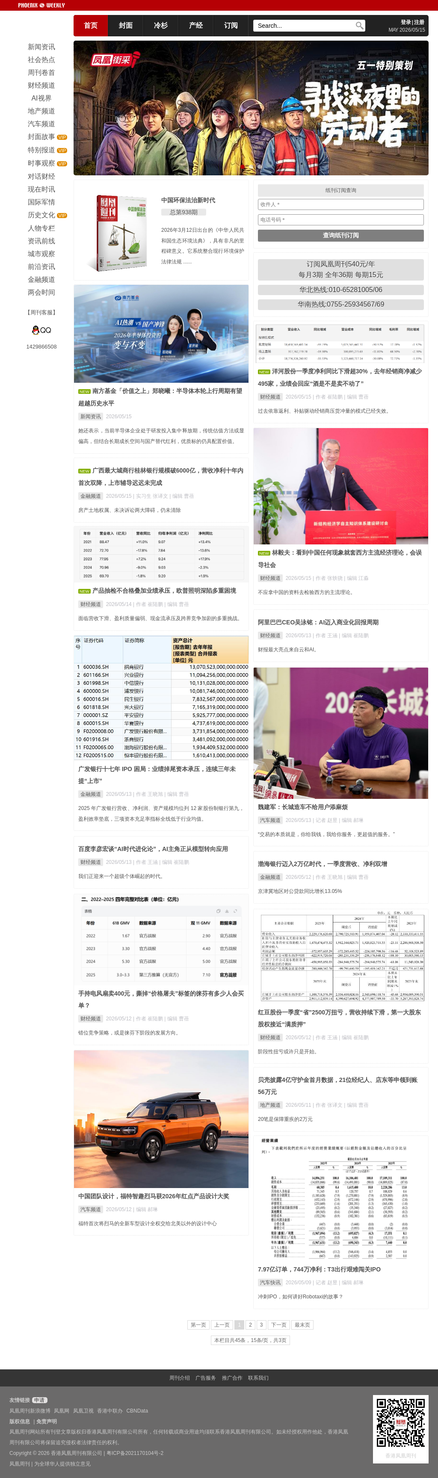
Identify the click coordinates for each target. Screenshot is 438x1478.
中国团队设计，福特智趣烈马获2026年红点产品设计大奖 (153, 1196)
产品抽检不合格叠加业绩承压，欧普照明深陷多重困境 (164, 590)
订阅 (231, 25)
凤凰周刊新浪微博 (29, 1411)
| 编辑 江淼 (356, 578)
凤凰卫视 (83, 1411)
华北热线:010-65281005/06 (340, 289)
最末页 (302, 1325)
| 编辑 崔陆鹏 (354, 635)
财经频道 (270, 397)
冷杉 (161, 25)
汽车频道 (270, 820)
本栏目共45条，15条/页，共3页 (250, 1340)
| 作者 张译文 (328, 1105)
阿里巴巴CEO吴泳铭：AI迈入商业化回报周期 (318, 622)
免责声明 (46, 1422)
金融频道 (90, 496)
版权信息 (19, 1422)
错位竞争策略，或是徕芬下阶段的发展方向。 (129, 1033)
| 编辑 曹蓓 (356, 397)
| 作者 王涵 (326, 635)
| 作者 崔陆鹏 (328, 397)
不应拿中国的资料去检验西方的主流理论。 (306, 592)
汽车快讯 (270, 1283)
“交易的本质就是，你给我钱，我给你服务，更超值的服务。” (326, 834)
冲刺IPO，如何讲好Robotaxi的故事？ (300, 1297)
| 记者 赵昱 (326, 820)
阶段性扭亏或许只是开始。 (289, 1052)
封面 (126, 25)
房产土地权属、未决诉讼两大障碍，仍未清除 (129, 510)
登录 (406, 22)
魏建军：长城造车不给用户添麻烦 (303, 807)
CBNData (137, 1411)
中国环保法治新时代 (188, 200)
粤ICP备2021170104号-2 (135, 1453)
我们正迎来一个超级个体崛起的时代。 (122, 876)
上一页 (222, 1325)
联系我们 (258, 1378)
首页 (91, 25)
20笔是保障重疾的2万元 (285, 1119)
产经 (196, 25)
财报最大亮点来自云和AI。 (288, 650)
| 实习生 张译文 (151, 496)
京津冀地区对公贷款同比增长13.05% (300, 891)
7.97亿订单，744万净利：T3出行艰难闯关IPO (319, 1269)
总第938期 (184, 212)
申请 (38, 1400)
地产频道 (270, 1105)
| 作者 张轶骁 (328, 578)
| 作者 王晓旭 (148, 794)
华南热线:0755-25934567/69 (341, 304)
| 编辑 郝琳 (351, 820)
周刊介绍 (179, 1378)
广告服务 (205, 1378)
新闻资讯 (90, 417)
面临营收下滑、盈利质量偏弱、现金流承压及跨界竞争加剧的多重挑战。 (160, 618)
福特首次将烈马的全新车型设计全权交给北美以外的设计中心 (147, 1224)
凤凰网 (61, 1411)
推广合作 (232, 1378)
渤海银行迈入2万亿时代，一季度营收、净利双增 (322, 863)
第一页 (198, 1325)
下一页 (279, 1325)
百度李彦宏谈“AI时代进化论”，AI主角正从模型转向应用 (153, 848)
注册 (419, 22)
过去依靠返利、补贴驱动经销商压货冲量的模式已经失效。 (324, 411)
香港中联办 (110, 1411)
